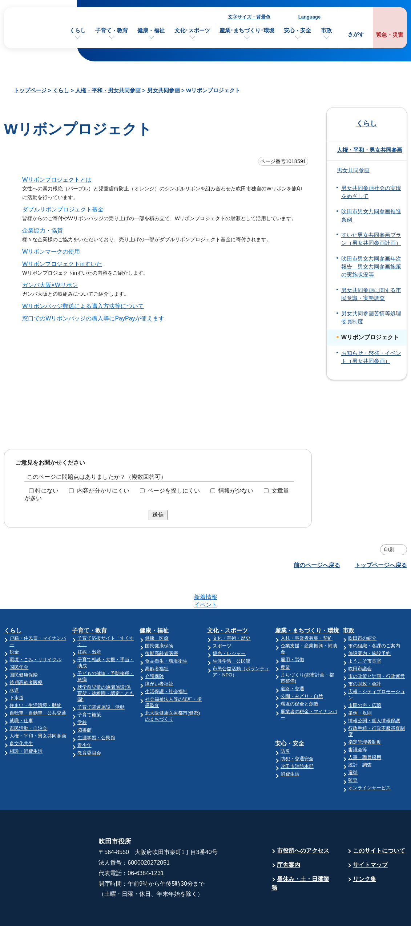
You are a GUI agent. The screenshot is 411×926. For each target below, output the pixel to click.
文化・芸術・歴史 (231, 609)
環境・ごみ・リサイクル (35, 631)
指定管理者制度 (364, 713)
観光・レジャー (229, 625)
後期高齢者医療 (26, 654)
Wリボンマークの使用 (51, 251)
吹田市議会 (360, 640)
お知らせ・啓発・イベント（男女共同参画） (371, 357)
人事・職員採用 (364, 729)
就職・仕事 (21, 692)
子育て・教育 (111, 30)
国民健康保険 (23, 646)
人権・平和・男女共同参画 (108, 90)
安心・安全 (297, 30)
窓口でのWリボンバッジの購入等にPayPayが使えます (93, 318)
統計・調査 (360, 736)
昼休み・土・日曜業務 (300, 855)
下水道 (16, 669)
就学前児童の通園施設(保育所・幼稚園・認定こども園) (105, 665)
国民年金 (18, 639)
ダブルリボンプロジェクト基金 (63, 209)
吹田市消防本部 (297, 738)
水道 (14, 661)
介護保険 (154, 648)
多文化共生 (21, 715)
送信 (158, 514)
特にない (47, 491)
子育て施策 (89, 686)
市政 (326, 30)
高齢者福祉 (157, 640)
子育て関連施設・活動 (101, 679)
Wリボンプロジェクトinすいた (62, 264)
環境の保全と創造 (299, 675)
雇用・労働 (292, 631)
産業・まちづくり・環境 (307, 602)
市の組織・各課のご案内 (374, 617)
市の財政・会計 (364, 655)
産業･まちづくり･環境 (246, 30)
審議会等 (357, 721)
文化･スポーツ (192, 30)
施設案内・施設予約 (369, 625)
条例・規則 (360, 684)
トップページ (30, 90)
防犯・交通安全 (297, 730)
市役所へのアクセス (303, 822)
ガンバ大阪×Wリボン (49, 285)
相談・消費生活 (26, 722)
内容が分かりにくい (103, 491)
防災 (285, 722)
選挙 (353, 744)
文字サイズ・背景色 (249, 17)
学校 (82, 694)
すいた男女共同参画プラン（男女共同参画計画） (371, 239)
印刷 (389, 550)
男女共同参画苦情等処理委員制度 (371, 317)
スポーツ (222, 617)
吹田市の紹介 (362, 609)
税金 (14, 623)
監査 (353, 752)
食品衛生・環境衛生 (166, 632)
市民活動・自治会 (28, 700)
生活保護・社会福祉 (166, 663)
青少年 (84, 717)
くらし (77, 30)
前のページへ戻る (317, 565)
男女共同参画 (163, 90)
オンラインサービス (369, 759)
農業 (285, 639)
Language (309, 17)
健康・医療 (157, 609)
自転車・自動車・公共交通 (37, 684)
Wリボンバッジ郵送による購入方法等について (83, 306)
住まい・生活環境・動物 (35, 677)
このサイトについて (379, 822)
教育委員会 (89, 724)
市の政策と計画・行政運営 (376, 648)
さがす (356, 34)
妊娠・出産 (89, 623)
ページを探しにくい (174, 491)
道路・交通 (292, 660)
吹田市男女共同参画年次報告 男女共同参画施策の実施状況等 (371, 267)
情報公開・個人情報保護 (374, 692)
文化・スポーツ (227, 602)
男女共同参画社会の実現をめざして (371, 192)
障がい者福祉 (159, 655)
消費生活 (290, 745)
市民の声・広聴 (364, 677)
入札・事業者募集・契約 (307, 609)
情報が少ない (235, 491)
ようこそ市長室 (364, 632)
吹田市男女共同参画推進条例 (371, 215)
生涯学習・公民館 (96, 709)
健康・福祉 (151, 30)
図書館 (84, 701)
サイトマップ (370, 836)
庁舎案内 (288, 836)
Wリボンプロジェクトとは (57, 180)
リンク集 (364, 851)
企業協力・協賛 (42, 230)
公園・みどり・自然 (302, 668)
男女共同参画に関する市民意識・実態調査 (371, 294)
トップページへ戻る (381, 565)
